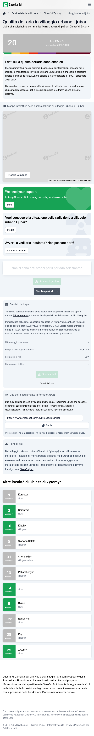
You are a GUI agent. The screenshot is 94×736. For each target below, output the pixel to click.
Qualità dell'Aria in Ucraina (25, 21)
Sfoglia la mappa (17, 183)
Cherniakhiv (53, 575)
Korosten (53, 513)
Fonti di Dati (54, 188)
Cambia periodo (47, 310)
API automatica (20, 334)
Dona (9, 213)
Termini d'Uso (47, 402)
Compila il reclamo (16, 259)
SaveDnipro (26, 488)
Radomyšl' (53, 637)
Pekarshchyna (53, 591)
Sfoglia (10, 238)
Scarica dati (47, 393)
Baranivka (53, 529)
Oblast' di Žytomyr (53, 21)
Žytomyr (53, 668)
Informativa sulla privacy (74, 452)
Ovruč (53, 622)
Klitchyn (53, 544)
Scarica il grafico (47, 300)
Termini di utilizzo (46, 452)
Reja (53, 653)
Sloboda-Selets (53, 560)
